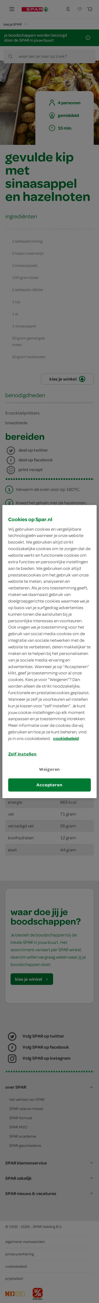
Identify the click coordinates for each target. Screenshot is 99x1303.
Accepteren (49, 785)
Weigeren (49, 769)
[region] (49, 651)
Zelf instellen (22, 754)
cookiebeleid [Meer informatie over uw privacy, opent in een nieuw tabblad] (66, 738)
